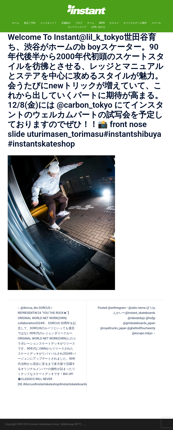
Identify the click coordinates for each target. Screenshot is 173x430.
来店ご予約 (30, 23)
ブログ (78, 23)
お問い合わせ (98, 27)
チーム (90, 23)
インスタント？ (48, 23)
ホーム (15, 23)
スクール (156, 23)
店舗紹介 (66, 23)
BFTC (78, 424)
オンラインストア (77, 27)
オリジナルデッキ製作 (135, 23)
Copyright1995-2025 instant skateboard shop (32, 424)
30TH (102, 23)
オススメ (114, 23)
